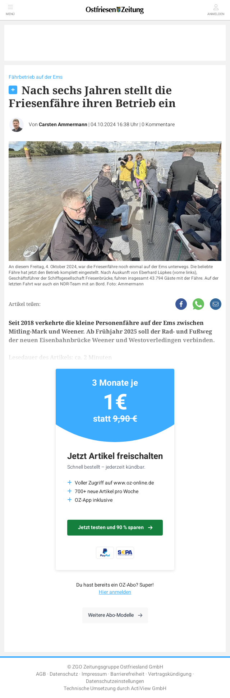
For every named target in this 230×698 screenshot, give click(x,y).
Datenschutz (64, 674)
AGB (41, 674)
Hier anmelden (115, 592)
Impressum (94, 674)
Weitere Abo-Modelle (115, 615)
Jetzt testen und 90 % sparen (115, 527)
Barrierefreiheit (127, 674)
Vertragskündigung (170, 674)
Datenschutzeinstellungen (115, 681)
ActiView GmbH (148, 688)
